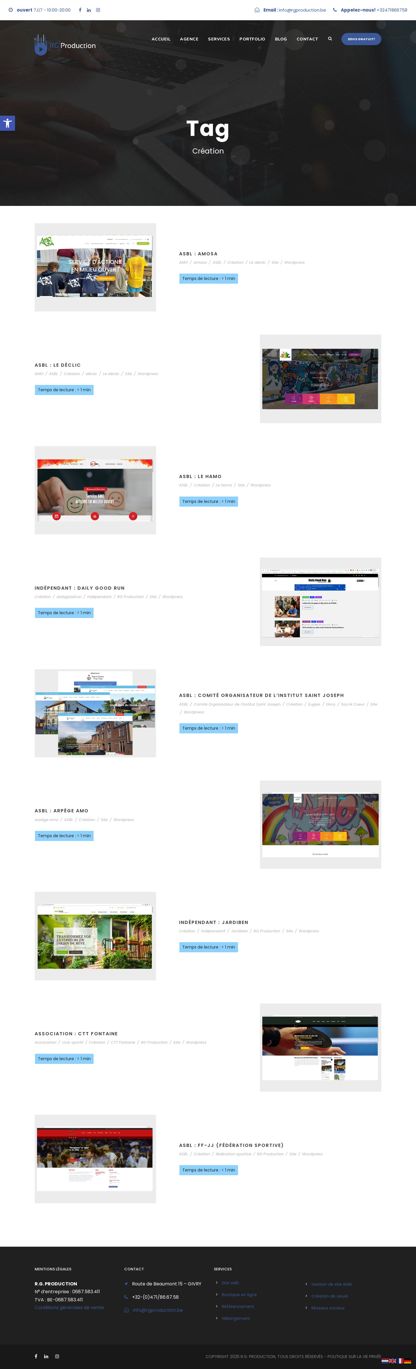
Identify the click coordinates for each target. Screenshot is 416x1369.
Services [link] (219, 39)
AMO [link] (183, 262)
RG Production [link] (130, 596)
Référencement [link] (238, 1306)
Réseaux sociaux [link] (328, 1308)
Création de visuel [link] (329, 1296)
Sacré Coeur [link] (353, 704)
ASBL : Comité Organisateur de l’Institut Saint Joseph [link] (261, 695)
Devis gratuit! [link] (361, 39)
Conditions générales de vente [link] (69, 1307)
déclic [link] (91, 374)
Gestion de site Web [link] (331, 1284)
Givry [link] (330, 704)
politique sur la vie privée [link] (354, 1356)
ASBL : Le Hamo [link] (200, 476)
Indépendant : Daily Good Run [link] (80, 588)
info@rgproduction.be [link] (158, 1310)
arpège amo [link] (46, 819)
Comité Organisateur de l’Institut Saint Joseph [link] (237, 704)
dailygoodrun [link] (69, 596)
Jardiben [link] (239, 931)
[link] (7, 123)
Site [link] (275, 262)
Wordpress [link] (294, 262)
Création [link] (235, 262)
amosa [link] (200, 262)
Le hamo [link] (224, 485)
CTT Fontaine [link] (123, 1042)
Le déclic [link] (257, 262)
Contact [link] (307, 39)
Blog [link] (281, 39)
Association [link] (45, 1042)
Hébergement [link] (236, 1318)
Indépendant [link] (99, 596)
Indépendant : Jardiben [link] (213, 922)
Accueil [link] (161, 39)
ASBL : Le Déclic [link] (58, 365)
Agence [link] (189, 39)
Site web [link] (230, 1283)
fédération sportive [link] (233, 1154)
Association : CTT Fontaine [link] (76, 1033)
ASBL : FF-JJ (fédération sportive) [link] (231, 1145)
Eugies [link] (314, 704)
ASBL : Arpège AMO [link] (62, 810)
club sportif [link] (72, 1042)
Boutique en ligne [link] (239, 1295)
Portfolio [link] (252, 39)
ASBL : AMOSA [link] (198, 253)
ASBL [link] (217, 262)
